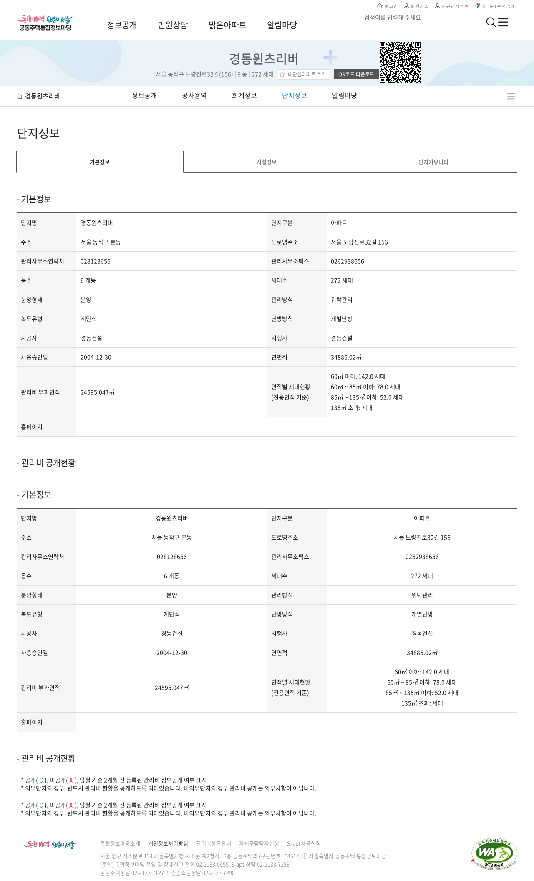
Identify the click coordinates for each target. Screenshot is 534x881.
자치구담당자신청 (259, 843)
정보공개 (122, 25)
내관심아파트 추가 (307, 74)
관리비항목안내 (213, 843)
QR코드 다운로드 (356, 74)
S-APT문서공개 (495, 6)
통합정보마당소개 (120, 843)
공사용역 (194, 95)
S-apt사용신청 (304, 843)
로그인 (387, 6)
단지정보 (294, 95)
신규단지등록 (452, 6)
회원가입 (416, 6)
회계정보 (244, 95)
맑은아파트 (227, 25)
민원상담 (173, 25)
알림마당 (282, 25)
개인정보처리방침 (168, 843)
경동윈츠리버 (265, 58)
